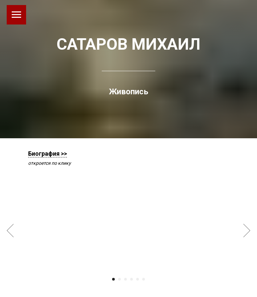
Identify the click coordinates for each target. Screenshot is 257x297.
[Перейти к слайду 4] (131, 279)
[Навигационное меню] (16, 14)
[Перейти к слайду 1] (113, 279)
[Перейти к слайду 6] (143, 279)
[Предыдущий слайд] (10, 230)
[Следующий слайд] (246, 230)
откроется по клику (49, 163)
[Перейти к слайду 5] (137, 279)
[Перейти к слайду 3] (125, 279)
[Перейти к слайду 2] (119, 279)
